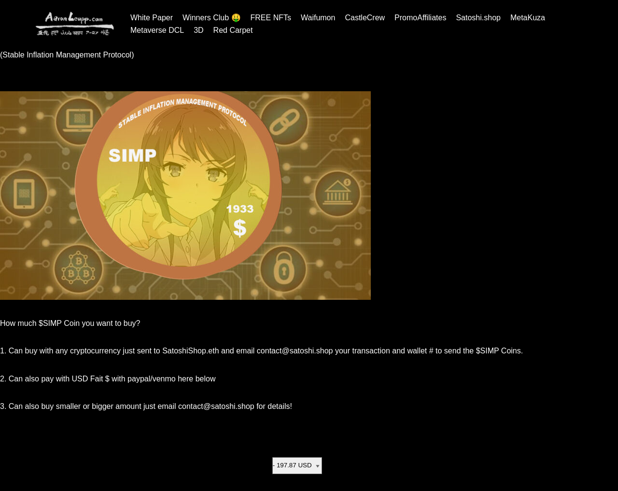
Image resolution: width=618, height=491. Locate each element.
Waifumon (318, 18)
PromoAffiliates (420, 18)
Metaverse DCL (157, 30)
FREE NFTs (271, 18)
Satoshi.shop (478, 18)
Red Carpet (233, 30)
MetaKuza (527, 18)
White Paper (151, 18)
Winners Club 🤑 (211, 18)
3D (198, 30)
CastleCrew (365, 18)
